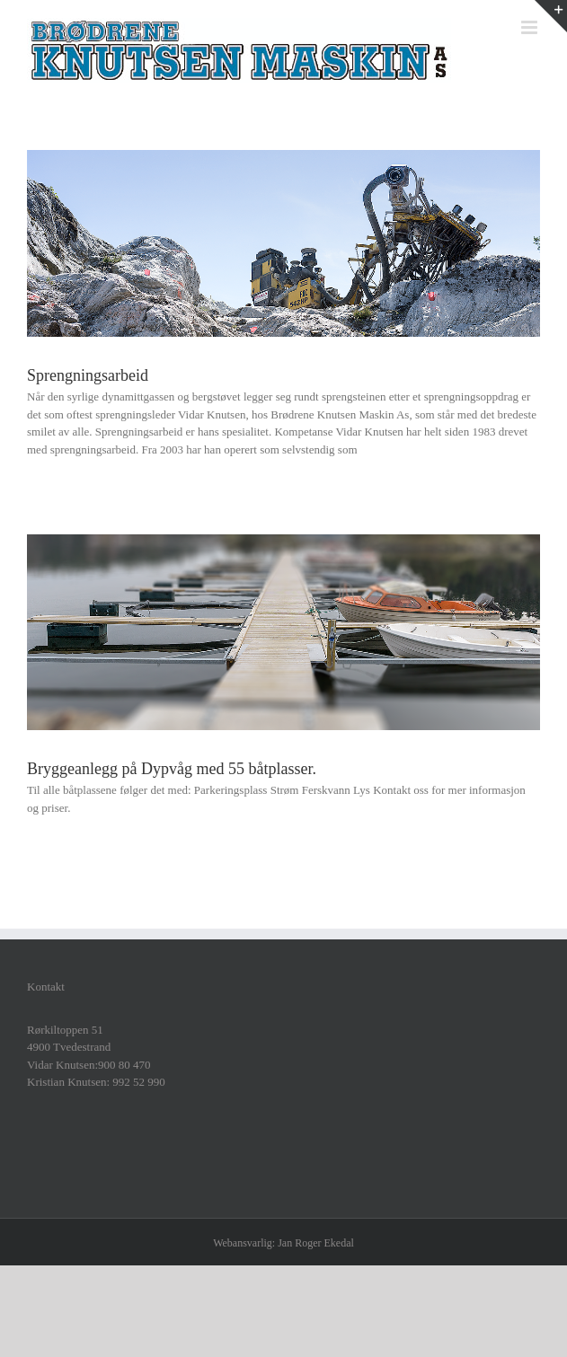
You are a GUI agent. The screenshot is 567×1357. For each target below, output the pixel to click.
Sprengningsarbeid (87, 375)
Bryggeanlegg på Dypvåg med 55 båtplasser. (171, 769)
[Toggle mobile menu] (530, 27)
